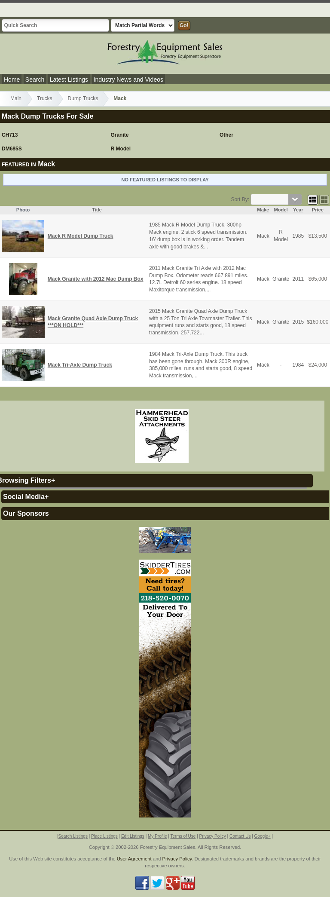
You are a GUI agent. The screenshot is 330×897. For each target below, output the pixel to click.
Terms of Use (183, 836)
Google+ (262, 836)
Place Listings (104, 836)
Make (263, 209)
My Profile (157, 836)
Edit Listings (132, 836)
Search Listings (73, 836)
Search (34, 79)
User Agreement (134, 858)
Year (298, 209)
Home (12, 79)
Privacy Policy (212, 836)
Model (280, 209)
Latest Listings (69, 79)
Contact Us (240, 836)
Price (318, 209)
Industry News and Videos (128, 79)
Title (97, 209)
